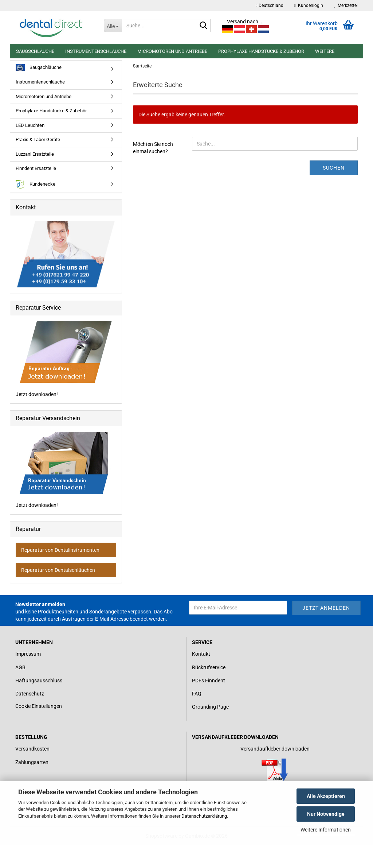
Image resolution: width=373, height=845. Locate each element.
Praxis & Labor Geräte (38, 139)
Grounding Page (210, 707)
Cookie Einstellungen (38, 706)
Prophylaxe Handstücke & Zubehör (261, 51)
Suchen (334, 168)
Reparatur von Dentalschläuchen (58, 570)
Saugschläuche (35, 51)
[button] (269, 5)
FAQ (196, 694)
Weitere (324, 51)
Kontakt (201, 654)
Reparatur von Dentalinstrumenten (60, 550)
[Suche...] (113, 25)
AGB (20, 667)
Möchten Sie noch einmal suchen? (153, 147)
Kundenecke (35, 184)
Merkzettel (346, 5)
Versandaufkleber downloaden (275, 749)
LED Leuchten (30, 125)
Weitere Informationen (326, 830)
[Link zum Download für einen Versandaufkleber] (275, 770)
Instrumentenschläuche (95, 51)
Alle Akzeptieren (326, 796)
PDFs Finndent (208, 680)
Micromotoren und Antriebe (172, 51)
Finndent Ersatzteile (36, 168)
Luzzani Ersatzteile (35, 154)
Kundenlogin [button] (308, 5)
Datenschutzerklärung (204, 816)
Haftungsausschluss (38, 680)
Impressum (28, 654)
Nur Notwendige (326, 814)
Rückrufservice (208, 667)
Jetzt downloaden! (64, 359)
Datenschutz (29, 694)
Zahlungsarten (31, 762)
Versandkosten (32, 749)
